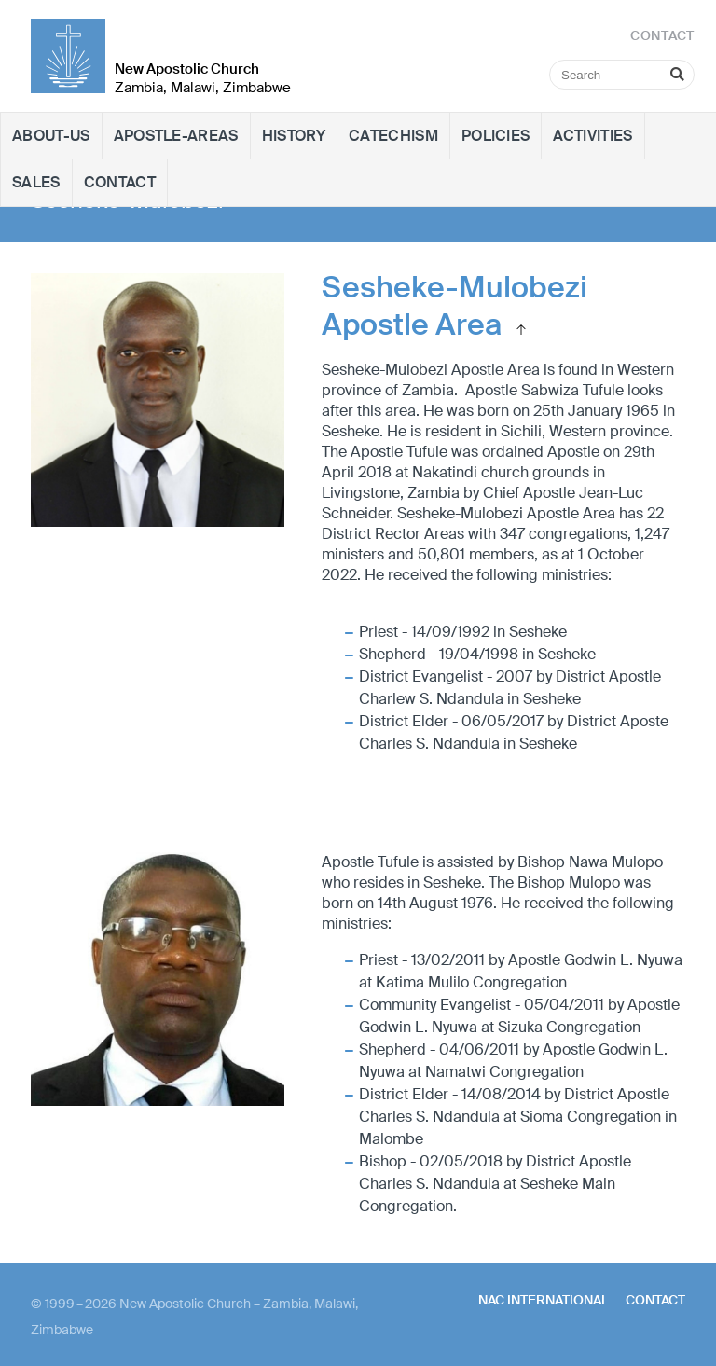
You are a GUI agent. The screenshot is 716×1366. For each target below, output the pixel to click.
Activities (592, 135)
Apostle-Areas (176, 135)
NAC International (543, 1299)
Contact (120, 182)
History (293, 135)
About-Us (51, 135)
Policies (495, 135)
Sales (36, 182)
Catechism (393, 135)
